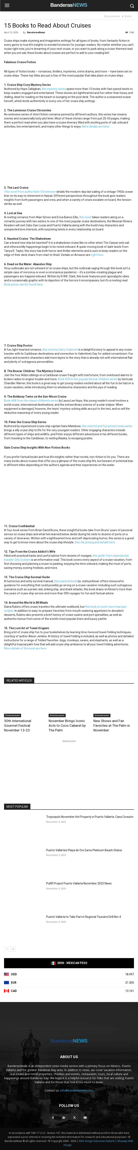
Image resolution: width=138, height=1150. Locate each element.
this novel (85, 217)
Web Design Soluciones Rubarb (97, 1141)
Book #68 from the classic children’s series (31, 400)
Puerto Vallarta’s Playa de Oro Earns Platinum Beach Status (84, 850)
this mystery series (54, 88)
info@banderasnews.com (76, 1090)
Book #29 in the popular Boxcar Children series (87, 379)
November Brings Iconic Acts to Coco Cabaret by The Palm (67, 725)
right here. (97, 254)
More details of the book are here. (25, 648)
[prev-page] (6, 949)
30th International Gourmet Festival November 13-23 (17, 725)
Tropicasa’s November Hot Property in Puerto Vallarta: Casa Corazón (89, 816)
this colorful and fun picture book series (107, 426)
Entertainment (112, 16)
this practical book (65, 581)
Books (128, 16)
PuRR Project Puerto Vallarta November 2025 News (79, 883)
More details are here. (96, 126)
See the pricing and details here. (95, 542)
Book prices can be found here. (23, 284)
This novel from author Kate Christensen (30, 191)
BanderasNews (36, 32)
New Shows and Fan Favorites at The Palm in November (111, 725)
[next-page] (13, 949)
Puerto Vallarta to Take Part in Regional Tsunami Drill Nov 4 (83, 916)
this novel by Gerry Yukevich (60, 349)
